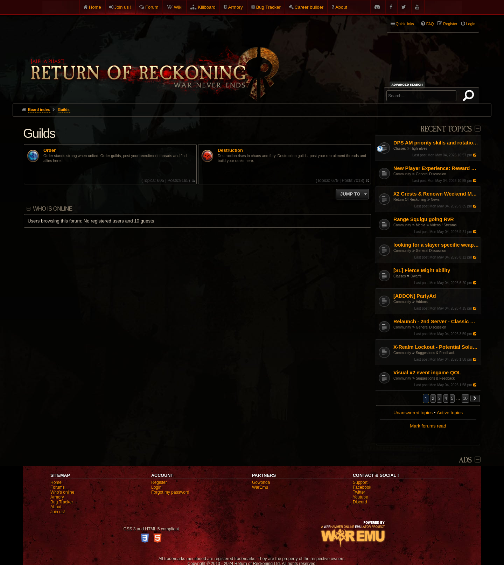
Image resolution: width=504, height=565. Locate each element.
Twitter (359, 492)
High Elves (419, 148)
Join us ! (122, 7)
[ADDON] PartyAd (414, 296)
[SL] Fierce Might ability (421, 270)
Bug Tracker (268, 7)
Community (402, 174)
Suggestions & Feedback (435, 353)
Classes (399, 148)
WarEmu (260, 487)
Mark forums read (428, 426)
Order (49, 150)
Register (159, 482)
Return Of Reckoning (409, 200)
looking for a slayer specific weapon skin (436, 245)
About (341, 7)
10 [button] (465, 398)
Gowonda (261, 482)
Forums (57, 487)
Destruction (230, 150)
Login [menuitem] (470, 24)
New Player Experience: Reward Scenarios (436, 168)
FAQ (430, 24)
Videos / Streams (443, 225)
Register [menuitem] (450, 24)
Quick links (405, 24)
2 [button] (433, 398)
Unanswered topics (413, 412)
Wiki (178, 7)
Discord (360, 502)
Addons (422, 302)
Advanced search (408, 84)
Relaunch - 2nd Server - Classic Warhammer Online (436, 321)
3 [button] (439, 398)
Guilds (39, 133)
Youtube (360, 497)
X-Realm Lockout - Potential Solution (436, 347)
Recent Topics (446, 129)
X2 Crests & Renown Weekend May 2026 (436, 194)
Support (360, 482)
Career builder (309, 7)
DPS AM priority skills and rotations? (436, 143)
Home (95, 7)
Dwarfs (416, 276)
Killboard (207, 7)
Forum (152, 7)
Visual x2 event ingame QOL (427, 372)
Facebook (362, 487)
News (435, 200)
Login (156, 487)
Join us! (57, 511)
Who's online (62, 492)
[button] (475, 398)
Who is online (52, 209)
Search (470, 97)
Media (420, 225)
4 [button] (446, 398)
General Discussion (431, 174)
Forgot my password (170, 492)
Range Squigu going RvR (423, 219)
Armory (235, 7)
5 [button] (452, 398)
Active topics (450, 412)
